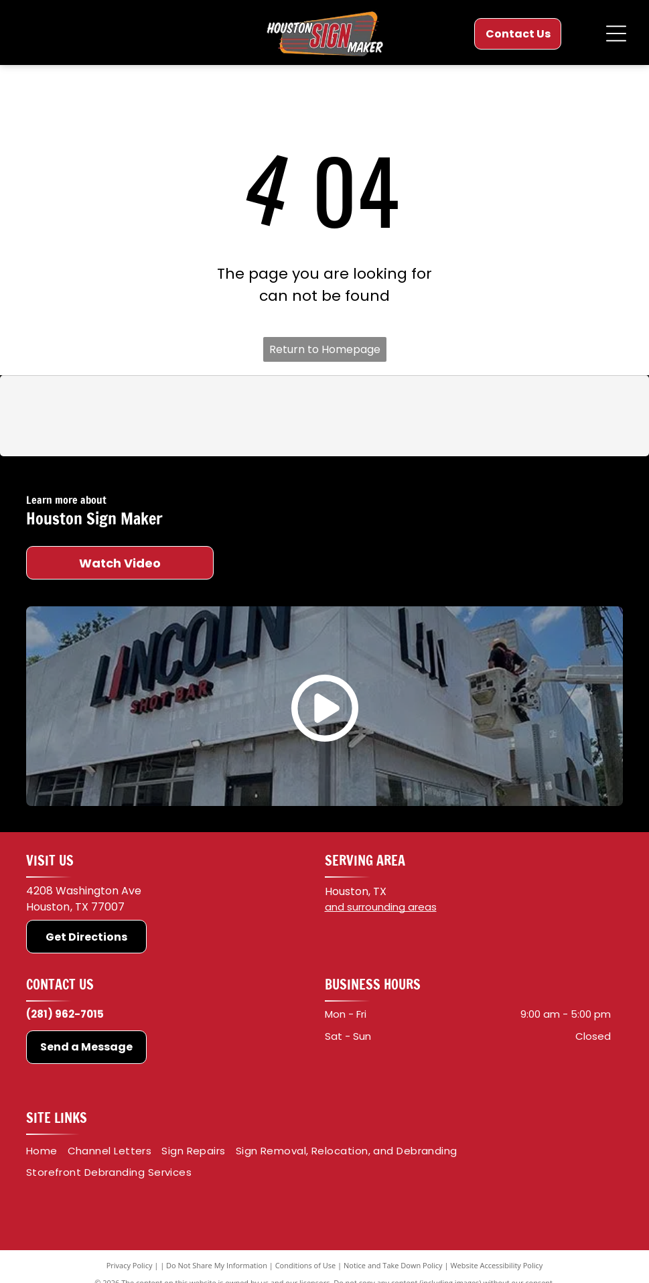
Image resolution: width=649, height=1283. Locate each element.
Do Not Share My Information (216, 1265)
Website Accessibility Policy (496, 1265)
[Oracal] (247, 416)
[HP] (554, 416)
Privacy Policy (129, 1265)
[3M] (93, 416)
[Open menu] (616, 33)
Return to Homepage (324, 349)
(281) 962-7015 (65, 1014)
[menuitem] (47, 1151)
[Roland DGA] (401, 416)
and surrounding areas (381, 907)
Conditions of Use (305, 1265)
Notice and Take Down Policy (393, 1265)
